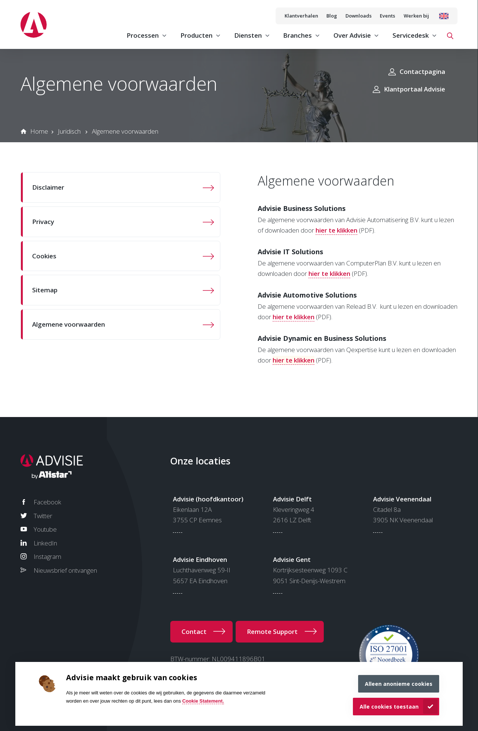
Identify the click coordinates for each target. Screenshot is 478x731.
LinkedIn (45, 543)
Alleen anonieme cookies (398, 683)
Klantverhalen (301, 15)
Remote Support (272, 631)
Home (39, 131)
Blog (331, 15)
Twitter (43, 515)
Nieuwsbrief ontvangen (65, 570)
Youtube (45, 529)
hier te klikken (336, 230)
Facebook (47, 502)
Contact (194, 631)
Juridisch (69, 131)
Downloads (358, 15)
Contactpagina (422, 71)
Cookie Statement (202, 701)
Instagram (47, 556)
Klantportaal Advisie (414, 89)
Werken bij (416, 15)
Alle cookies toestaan (389, 706)
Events (387, 15)
